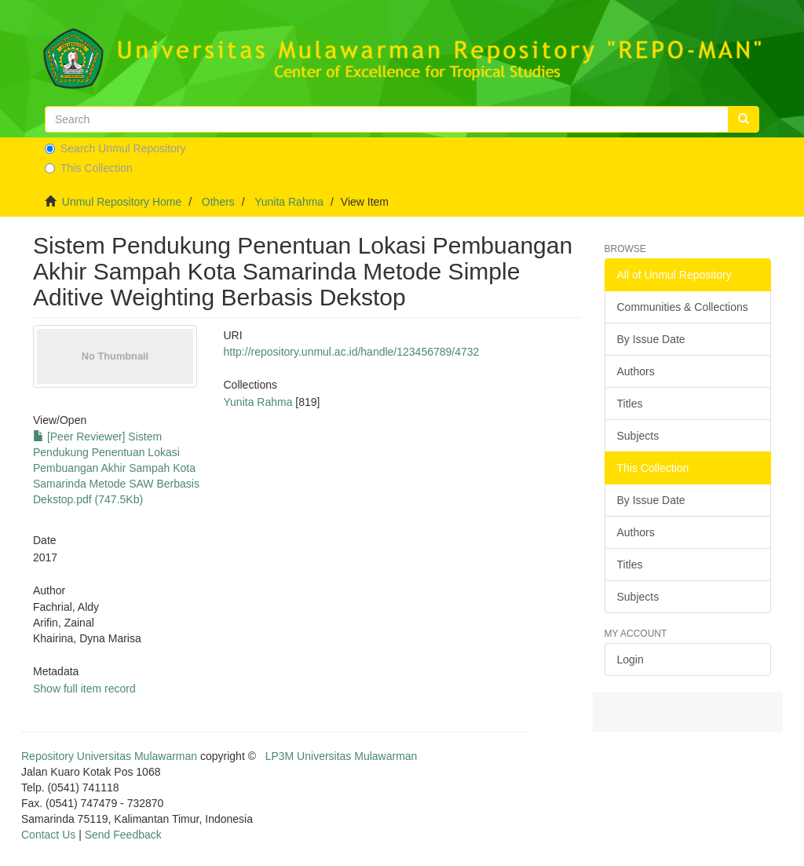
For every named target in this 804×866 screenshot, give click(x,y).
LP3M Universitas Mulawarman (341, 756)
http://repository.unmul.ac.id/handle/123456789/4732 (352, 351)
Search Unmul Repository (115, 148)
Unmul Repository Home (122, 201)
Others (218, 201)
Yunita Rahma (288, 201)
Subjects (638, 435)
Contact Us (48, 834)
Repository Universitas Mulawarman (109, 756)
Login (630, 659)
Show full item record (84, 688)
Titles (630, 403)
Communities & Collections (682, 307)
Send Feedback (123, 834)
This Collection (89, 168)
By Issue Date (651, 339)
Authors (636, 371)
